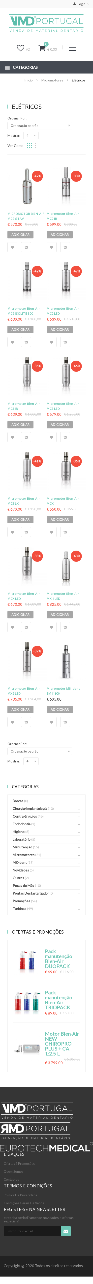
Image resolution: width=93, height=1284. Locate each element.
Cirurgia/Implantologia (30, 808)
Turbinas (19, 908)
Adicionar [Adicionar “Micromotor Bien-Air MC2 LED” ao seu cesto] (60, 330)
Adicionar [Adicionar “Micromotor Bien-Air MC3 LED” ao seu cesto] (60, 425)
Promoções (21, 901)
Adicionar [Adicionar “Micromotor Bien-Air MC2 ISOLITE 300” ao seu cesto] (20, 330)
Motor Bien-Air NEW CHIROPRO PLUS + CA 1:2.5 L (62, 1044)
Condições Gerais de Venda (24, 1203)
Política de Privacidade (20, 1195)
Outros (18, 878)
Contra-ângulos (25, 816)
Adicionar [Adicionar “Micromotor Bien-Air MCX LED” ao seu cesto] (20, 615)
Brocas (18, 801)
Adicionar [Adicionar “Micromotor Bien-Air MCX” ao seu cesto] (60, 520)
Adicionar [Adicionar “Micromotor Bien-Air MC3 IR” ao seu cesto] (20, 425)
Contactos (11, 1179)
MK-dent (20, 862)
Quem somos (13, 1171)
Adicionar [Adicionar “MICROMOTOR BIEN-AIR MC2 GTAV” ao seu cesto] (20, 235)
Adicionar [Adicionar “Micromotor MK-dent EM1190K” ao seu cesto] (60, 710)
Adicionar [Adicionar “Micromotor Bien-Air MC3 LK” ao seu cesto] (20, 520)
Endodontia (22, 824)
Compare (26, 247)
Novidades (21, 870)
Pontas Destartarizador (31, 893)
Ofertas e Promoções (19, 1164)
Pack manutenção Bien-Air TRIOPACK (58, 999)
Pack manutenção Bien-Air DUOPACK (58, 958)
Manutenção (22, 847)
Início (28, 80)
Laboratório (22, 839)
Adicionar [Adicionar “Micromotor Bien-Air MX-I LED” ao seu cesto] (60, 615)
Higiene (19, 832)
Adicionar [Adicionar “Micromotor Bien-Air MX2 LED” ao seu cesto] (20, 710)
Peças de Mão (23, 885)
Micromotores (52, 80)
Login (79, 4)
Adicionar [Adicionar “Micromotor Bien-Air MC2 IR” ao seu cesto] (60, 235)
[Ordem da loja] (39, 125)
